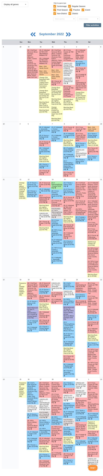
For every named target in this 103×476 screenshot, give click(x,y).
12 (4, 279)
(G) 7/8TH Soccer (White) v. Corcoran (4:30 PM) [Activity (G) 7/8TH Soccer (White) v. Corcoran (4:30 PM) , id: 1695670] (44, 423)
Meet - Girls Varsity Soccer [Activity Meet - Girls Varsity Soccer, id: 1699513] (55, 71)
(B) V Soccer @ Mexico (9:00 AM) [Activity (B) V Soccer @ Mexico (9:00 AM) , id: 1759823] (80, 69)
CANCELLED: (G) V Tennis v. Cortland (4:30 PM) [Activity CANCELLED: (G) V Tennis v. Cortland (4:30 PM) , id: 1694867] (68, 80)
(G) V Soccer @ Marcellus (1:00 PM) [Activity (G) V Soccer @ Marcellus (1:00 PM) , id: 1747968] (93, 454)
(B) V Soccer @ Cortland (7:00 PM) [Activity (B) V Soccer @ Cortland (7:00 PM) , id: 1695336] (68, 455)
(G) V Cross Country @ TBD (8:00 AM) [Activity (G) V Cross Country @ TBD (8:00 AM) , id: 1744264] (93, 224)
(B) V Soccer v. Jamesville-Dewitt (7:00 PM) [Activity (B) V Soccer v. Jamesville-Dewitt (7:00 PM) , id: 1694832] (69, 373)
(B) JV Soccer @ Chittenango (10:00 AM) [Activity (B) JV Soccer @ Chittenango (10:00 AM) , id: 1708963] (93, 237)
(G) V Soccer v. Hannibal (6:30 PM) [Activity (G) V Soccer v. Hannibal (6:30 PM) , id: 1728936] (80, 296)
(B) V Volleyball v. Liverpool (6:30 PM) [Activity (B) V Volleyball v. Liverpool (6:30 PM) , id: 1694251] (69, 156)
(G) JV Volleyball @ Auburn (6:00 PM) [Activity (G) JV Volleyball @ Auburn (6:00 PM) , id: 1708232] (56, 440)
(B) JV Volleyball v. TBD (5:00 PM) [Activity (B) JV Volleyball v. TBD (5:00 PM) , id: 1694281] (44, 190)
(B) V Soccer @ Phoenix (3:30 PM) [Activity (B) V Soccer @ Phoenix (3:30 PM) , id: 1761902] (56, 82)
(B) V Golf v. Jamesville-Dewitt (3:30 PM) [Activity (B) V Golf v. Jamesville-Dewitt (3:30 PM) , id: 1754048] (69, 285)
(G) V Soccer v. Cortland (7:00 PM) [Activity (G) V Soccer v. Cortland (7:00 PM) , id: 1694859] (68, 461)
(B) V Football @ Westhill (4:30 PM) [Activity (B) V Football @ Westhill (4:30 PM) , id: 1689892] (81, 76)
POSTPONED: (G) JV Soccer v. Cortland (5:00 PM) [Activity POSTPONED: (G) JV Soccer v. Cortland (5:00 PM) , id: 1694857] (69, 422)
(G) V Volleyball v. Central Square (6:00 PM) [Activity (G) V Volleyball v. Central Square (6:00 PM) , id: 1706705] (56, 138)
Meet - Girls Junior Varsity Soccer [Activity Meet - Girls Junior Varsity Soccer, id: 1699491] (43, 72)
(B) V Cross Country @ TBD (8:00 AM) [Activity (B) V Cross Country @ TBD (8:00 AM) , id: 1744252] (93, 230)
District (75, 13)
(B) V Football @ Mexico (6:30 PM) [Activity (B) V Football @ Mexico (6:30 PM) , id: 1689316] (81, 436)
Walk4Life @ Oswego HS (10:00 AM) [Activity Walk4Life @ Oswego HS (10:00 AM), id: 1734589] (92, 243)
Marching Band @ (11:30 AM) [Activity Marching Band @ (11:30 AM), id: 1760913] (92, 275)
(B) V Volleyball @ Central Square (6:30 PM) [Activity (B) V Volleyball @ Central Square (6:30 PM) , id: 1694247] (68, 235)
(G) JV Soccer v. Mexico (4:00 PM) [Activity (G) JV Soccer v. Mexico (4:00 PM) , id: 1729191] (32, 303)
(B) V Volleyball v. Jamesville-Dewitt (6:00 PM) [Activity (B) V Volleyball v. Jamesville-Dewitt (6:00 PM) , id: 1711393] (44, 150)
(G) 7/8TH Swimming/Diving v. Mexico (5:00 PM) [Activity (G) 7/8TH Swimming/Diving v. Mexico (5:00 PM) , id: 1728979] (69, 406)
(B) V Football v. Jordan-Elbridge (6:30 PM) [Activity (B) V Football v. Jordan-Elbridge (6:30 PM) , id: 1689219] (69, 149)
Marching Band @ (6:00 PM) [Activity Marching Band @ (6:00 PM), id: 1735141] (56, 119)
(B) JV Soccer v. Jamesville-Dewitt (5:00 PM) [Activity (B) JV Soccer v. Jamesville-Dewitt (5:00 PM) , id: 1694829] (69, 336)
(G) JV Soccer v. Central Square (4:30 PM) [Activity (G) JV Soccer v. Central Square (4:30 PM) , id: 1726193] (44, 291)
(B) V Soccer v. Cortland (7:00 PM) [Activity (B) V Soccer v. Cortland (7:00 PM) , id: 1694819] (44, 166)
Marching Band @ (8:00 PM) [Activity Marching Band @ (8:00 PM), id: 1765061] (44, 228)
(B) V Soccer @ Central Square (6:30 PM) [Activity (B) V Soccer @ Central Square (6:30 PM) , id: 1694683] (44, 321)
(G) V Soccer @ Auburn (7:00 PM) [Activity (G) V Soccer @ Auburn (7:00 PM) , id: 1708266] (68, 174)
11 (4, 179)
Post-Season (62, 10)
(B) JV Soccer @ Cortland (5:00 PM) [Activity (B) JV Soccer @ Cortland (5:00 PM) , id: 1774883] (69, 390)
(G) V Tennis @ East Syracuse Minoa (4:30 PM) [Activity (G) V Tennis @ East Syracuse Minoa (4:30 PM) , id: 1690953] (81, 203)
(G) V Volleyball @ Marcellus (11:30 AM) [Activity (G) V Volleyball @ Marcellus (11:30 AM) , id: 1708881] (92, 330)
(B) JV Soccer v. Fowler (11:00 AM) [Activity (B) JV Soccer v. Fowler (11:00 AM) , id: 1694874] (93, 317)
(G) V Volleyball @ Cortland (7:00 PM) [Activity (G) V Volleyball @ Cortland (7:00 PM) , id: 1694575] (56, 301)
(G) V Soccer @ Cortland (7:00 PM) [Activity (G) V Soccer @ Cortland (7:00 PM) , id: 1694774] (44, 172)
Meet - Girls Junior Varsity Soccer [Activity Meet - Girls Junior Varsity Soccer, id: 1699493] (55, 76)
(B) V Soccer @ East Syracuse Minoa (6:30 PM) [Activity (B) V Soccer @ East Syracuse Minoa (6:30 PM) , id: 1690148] (69, 227)
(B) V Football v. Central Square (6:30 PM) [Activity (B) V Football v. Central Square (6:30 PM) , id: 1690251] (81, 218)
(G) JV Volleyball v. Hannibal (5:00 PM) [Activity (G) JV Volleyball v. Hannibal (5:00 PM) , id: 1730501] (81, 418)
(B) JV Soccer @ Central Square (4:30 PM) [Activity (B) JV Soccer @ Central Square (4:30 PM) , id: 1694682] (44, 284)
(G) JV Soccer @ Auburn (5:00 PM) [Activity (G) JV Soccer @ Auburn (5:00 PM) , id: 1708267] (69, 128)
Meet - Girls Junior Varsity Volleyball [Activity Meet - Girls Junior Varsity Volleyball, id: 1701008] (92, 128)
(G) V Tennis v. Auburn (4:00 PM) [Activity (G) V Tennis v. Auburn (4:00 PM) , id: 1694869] (68, 184)
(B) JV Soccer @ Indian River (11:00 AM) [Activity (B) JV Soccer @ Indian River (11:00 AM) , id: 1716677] (93, 433)
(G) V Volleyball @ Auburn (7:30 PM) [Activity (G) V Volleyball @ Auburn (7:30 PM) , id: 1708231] (56, 454)
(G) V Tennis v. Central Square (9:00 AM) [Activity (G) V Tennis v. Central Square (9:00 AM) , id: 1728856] (92, 135)
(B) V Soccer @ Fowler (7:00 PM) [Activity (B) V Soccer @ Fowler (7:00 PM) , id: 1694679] (44, 223)
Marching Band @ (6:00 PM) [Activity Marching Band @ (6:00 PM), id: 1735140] (44, 111)
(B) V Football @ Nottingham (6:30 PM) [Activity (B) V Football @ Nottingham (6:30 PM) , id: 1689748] (81, 302)
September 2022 (52, 34)
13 (4, 379)
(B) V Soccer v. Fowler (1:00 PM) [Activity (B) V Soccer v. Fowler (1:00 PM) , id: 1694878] (93, 344)
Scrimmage (62, 6)
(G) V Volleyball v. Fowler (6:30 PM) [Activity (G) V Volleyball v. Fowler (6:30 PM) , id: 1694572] (32, 440)
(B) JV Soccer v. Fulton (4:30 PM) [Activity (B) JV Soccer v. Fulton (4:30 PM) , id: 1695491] (32, 415)
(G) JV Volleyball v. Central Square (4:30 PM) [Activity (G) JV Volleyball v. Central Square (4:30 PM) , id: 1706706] (56, 129)
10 (4, 124)
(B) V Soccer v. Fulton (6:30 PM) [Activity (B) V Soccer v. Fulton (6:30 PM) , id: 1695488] (32, 446)
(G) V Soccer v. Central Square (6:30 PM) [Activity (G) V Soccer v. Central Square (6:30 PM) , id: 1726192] (44, 328)
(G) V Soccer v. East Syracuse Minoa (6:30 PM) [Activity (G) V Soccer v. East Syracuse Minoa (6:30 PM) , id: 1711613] (69, 243)
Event (87, 10)
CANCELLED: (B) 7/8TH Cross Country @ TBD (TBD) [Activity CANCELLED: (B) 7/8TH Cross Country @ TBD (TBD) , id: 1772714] (81, 385)
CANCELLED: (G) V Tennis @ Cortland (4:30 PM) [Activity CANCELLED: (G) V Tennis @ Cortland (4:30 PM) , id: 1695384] (32, 408)
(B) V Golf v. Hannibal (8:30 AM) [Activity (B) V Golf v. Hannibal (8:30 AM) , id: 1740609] (80, 63)
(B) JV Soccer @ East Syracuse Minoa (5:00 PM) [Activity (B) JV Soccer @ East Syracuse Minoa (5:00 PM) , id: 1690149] (69, 200)
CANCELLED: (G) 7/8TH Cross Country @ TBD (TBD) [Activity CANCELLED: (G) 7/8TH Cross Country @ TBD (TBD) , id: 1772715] (81, 393)
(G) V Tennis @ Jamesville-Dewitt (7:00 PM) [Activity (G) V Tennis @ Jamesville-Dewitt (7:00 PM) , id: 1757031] (56, 447)
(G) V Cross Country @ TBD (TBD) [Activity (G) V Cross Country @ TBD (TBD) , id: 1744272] (81, 128)
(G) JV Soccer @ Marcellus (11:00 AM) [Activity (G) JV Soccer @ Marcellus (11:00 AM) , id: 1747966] (93, 323)
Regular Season (78, 6)
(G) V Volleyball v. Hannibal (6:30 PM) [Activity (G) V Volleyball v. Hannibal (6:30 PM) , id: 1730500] (81, 442)
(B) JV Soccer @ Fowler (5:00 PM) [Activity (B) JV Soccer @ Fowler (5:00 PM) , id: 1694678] (44, 184)
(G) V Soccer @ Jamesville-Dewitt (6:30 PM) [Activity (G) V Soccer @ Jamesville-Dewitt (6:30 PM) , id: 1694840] (69, 358)
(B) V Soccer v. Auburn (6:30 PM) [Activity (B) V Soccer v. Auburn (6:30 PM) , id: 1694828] (80, 161)
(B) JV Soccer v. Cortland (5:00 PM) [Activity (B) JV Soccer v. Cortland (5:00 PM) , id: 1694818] (44, 137)
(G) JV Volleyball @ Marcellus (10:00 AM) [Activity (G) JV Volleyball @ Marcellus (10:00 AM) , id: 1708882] (93, 311)
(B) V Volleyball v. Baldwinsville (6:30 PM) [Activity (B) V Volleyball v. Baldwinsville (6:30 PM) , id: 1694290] (68, 366)
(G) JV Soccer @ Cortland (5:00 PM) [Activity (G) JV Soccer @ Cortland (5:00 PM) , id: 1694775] (44, 143)
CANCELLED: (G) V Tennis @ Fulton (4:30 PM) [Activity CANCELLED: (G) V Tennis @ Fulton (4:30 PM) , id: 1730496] (69, 294)
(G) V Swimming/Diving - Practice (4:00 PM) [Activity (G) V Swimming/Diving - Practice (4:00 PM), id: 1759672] (56, 185)
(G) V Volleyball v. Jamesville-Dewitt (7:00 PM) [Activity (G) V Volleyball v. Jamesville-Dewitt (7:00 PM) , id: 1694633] (56, 260)
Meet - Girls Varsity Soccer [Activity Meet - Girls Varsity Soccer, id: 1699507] (43, 67)
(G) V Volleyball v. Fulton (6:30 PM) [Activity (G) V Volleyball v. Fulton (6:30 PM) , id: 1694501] (32, 329)
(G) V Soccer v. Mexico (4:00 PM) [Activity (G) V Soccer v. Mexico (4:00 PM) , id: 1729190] (92, 157)
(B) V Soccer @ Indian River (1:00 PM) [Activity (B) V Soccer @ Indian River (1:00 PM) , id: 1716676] (93, 447)
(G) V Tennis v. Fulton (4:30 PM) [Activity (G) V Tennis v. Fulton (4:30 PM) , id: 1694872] (69, 384)
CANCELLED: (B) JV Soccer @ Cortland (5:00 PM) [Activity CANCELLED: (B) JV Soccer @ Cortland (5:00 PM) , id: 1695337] (69, 398)
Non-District (62, 13)
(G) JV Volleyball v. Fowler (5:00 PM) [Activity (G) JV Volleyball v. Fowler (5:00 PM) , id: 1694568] (32, 433)
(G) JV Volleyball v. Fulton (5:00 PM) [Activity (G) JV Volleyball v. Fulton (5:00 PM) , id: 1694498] (32, 322)
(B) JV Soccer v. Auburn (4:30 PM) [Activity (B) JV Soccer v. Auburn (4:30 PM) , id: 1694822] (81, 145)
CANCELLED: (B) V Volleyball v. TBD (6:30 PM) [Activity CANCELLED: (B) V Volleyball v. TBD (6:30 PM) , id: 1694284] (44, 216)
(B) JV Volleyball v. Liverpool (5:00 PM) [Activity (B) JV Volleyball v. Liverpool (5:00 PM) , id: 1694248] (69, 135)
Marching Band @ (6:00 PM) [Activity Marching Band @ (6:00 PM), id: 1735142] (68, 108)
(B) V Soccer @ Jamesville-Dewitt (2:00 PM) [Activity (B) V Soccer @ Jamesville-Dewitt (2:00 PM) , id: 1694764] (93, 150)
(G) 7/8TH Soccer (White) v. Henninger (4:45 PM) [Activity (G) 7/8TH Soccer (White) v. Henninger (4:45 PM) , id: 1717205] (69, 302)
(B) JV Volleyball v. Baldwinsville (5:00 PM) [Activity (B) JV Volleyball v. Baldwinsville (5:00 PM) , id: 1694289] (69, 343)
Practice (76, 10)
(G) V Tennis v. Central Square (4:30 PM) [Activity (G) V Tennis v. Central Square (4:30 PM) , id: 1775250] (80, 412)
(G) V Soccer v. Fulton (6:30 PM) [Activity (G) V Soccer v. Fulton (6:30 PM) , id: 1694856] (44, 456)
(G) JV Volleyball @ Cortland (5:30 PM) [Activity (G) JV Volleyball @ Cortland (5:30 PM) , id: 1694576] (56, 294)
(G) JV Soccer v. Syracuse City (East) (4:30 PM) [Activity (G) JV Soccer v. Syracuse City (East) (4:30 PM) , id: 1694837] (32, 185)
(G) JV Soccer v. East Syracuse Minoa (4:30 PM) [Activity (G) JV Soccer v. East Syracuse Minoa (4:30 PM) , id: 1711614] (69, 191)
